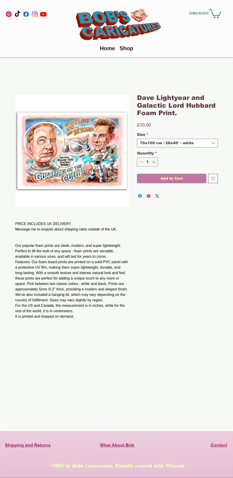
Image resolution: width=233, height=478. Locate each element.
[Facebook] (26, 14)
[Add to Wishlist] (213, 178)
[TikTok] (17, 14)
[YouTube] (43, 14)
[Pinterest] (9, 14)
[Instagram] (34, 14)
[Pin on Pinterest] (148, 196)
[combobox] (177, 143)
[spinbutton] (147, 162)
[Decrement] (141, 162)
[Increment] (154, 162)
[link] (215, 13)
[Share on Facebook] (140, 196)
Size (142, 134)
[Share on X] (157, 196)
